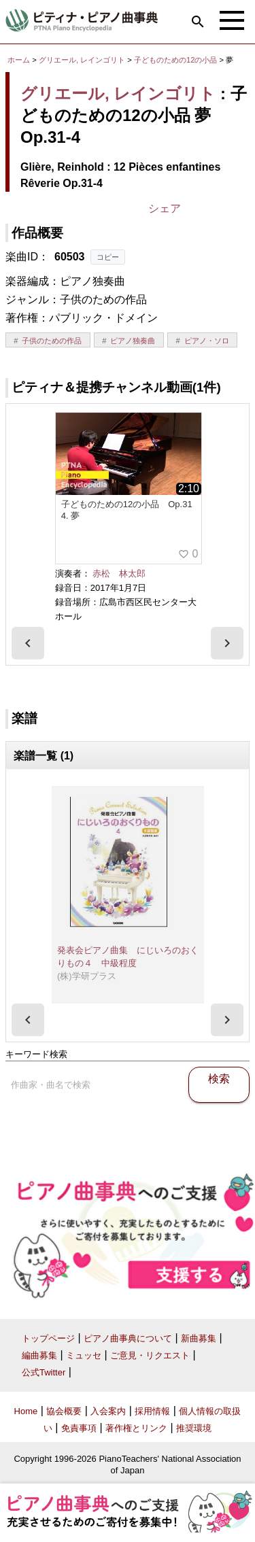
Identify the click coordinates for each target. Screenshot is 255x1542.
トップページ (48, 1338)
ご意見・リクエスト (150, 1355)
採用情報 (152, 1411)
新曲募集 (198, 1338)
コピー (108, 257)
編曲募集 (39, 1355)
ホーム (18, 60)
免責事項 (79, 1428)
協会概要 (64, 1411)
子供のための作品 (52, 341)
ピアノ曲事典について (128, 1338)
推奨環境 (193, 1428)
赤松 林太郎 (119, 573)
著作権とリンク (136, 1428)
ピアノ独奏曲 (132, 341)
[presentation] (28, 643)
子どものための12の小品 (177, 60)
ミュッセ (83, 1355)
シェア (164, 208)
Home (26, 1411)
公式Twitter (43, 1372)
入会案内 (108, 1411)
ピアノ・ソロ (206, 341)
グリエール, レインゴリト (82, 60)
